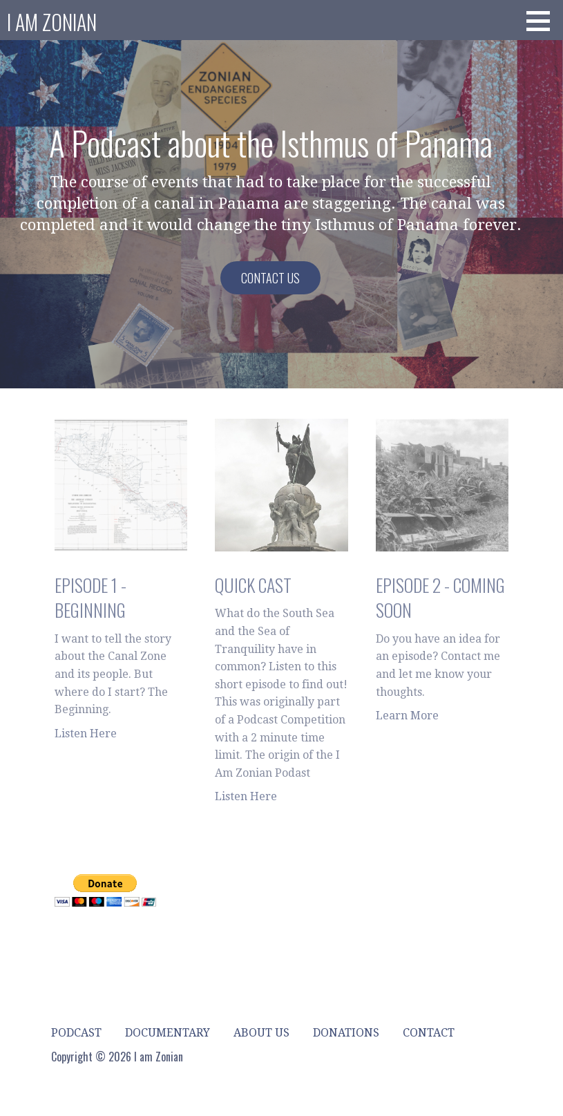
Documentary (167, 1032)
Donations (346, 1032)
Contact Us (270, 278)
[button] (543, 21)
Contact (429, 1032)
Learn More (407, 715)
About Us (261, 1032)
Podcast (76, 1032)
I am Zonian (52, 21)
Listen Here (86, 733)
